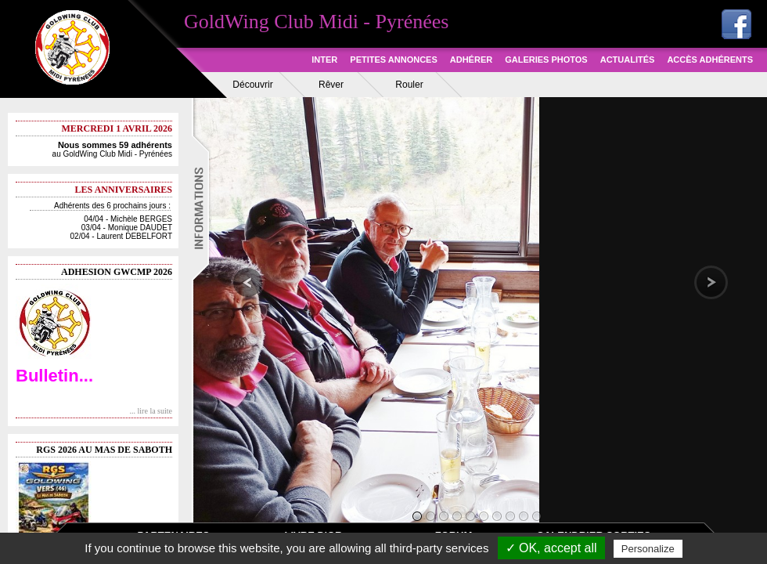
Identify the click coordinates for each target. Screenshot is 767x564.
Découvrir (252, 84)
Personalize (648, 549)
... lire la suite (151, 411)
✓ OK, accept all (551, 548)
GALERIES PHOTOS (546, 59)
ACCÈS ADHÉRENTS (710, 59)
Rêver (331, 84)
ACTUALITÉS (627, 59)
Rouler (409, 84)
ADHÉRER (471, 59)
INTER (324, 59)
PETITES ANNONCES (393, 59)
